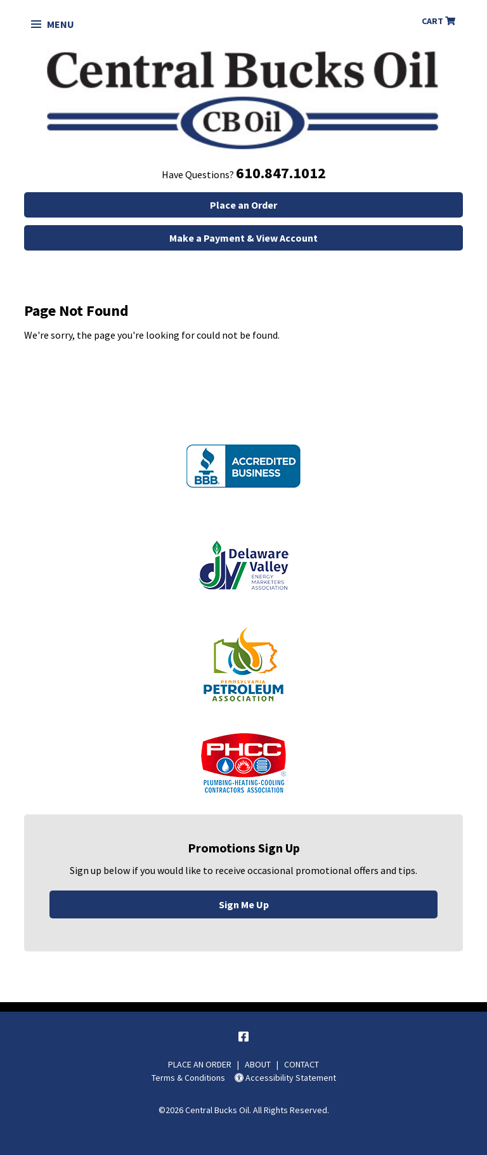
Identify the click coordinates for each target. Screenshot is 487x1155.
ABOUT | (264, 1064)
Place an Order (243, 205)
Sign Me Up (244, 904)
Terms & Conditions (188, 1077)
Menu (52, 24)
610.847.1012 (281, 173)
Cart (438, 21)
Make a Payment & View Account (243, 238)
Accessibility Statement (285, 1077)
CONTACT (301, 1064)
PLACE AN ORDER (199, 1064)
